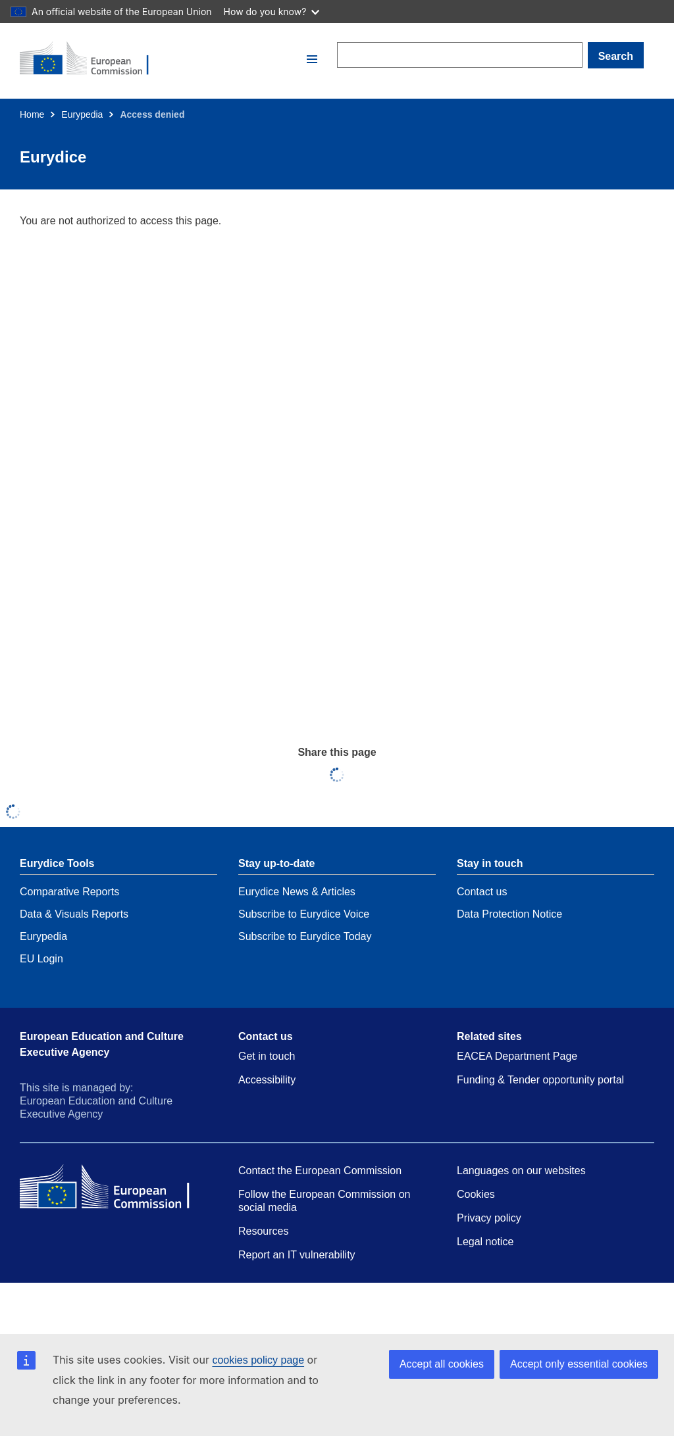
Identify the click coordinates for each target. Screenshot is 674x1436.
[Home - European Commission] (161, 59)
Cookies (476, 1194)
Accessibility (267, 1079)
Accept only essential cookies (579, 1364)
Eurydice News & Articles (296, 891)
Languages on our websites (521, 1170)
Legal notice (485, 1241)
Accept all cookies (442, 1364)
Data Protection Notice (509, 914)
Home (32, 114)
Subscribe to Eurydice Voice (303, 914)
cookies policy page (258, 1360)
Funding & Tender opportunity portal (540, 1079)
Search (615, 56)
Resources (263, 1231)
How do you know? (272, 11)
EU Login (41, 958)
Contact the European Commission (320, 1170)
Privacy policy (489, 1218)
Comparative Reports (69, 891)
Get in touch (266, 1056)
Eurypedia (82, 114)
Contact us (482, 891)
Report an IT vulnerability (296, 1254)
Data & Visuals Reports (74, 914)
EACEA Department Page (517, 1056)
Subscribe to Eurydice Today (304, 936)
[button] (312, 59)
